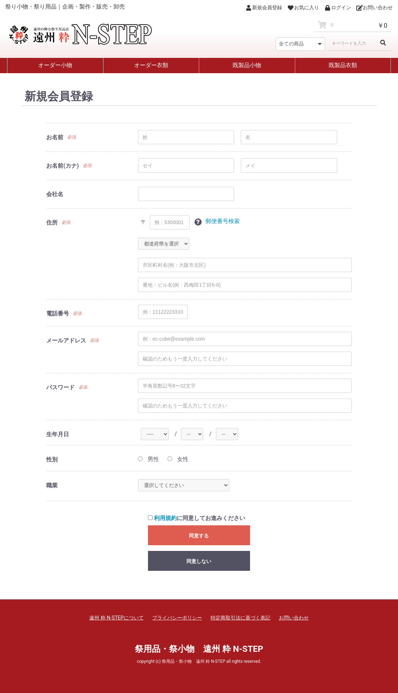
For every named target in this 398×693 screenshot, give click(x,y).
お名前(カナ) (62, 165)
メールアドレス (66, 340)
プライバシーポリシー (177, 618)
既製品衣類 (343, 65)
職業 (52, 485)
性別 (52, 459)
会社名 (54, 194)
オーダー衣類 (151, 65)
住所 (52, 222)
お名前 (54, 137)
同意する (199, 535)
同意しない (198, 561)
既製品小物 (247, 65)
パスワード (60, 387)
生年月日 (57, 434)
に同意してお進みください (196, 518)
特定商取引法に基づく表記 (240, 618)
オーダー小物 (55, 65)
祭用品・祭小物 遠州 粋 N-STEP (199, 649)
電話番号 (57, 313)
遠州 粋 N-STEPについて (116, 618)
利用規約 (165, 518)
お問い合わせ (294, 618)
